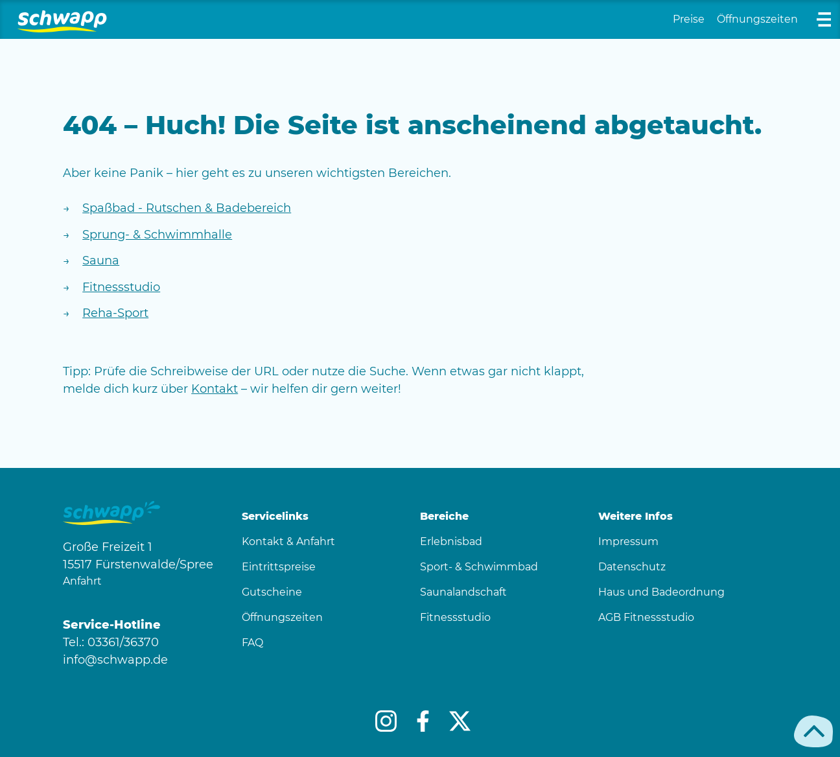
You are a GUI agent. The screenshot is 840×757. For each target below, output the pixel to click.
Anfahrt (82, 581)
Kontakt (214, 389)
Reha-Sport (115, 313)
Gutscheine (272, 592)
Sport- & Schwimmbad (479, 567)
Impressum (628, 541)
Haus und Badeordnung (661, 592)
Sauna (100, 260)
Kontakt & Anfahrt (288, 541)
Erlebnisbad (451, 541)
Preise (689, 19)
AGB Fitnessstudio (646, 617)
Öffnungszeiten (757, 19)
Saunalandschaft (463, 592)
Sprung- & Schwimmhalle (157, 234)
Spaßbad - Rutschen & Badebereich (186, 208)
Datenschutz (632, 567)
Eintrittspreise (279, 567)
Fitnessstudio (121, 287)
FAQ (252, 642)
